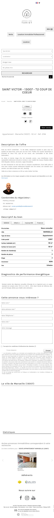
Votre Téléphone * (7, 315)
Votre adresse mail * (8, 309)
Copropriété (29, 223)
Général (6, 223)
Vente (11, 34)
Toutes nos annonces (38, 507)
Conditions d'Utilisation (45, 372)
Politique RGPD (46, 507)
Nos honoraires (21, 507)
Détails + (17, 223)
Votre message (6, 328)
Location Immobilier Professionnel (31, 34)
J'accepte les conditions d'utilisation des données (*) (19, 346)
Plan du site (6, 507)
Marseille (9, 101)
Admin (30, 507)
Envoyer (48, 350)
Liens (27, 507)
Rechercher (27, 73)
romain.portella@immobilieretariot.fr (22, 206)
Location (26, 42)
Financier (40, 223)
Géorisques (4, 178)
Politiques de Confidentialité (29, 372)
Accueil (3, 101)
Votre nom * (5, 303)
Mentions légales (14, 507)
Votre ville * (5, 322)
